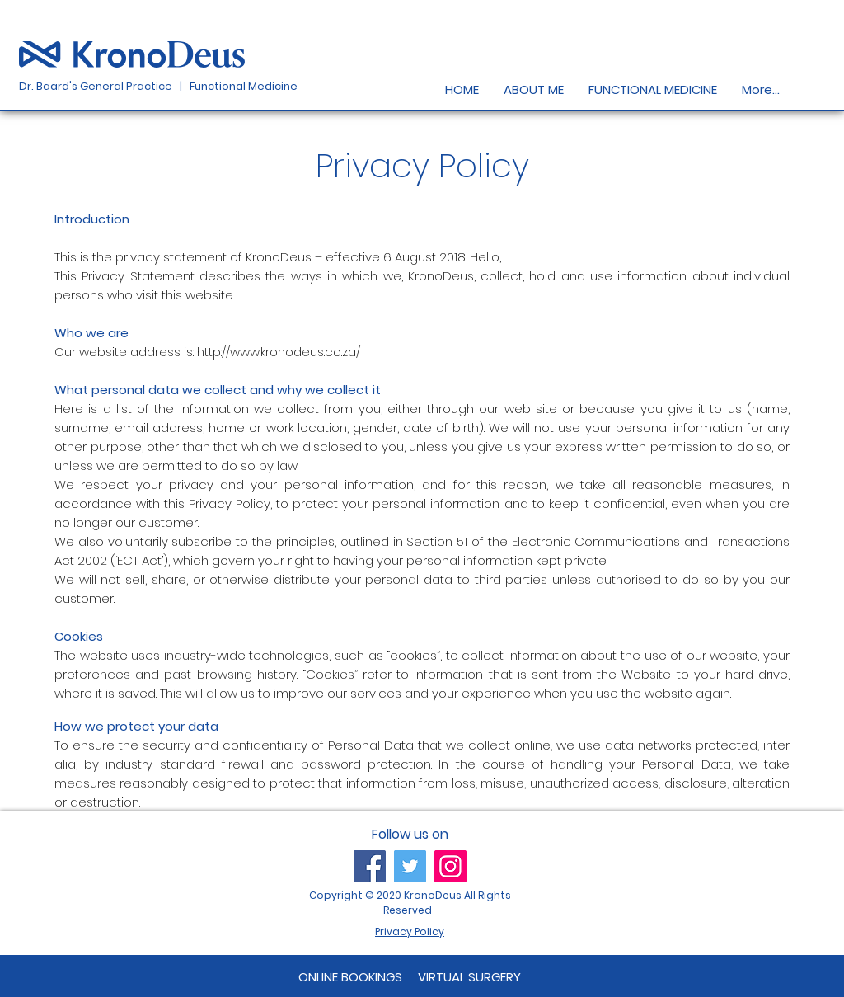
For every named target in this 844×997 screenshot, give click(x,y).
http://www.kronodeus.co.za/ (278, 351)
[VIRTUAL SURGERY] (469, 977)
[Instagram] (450, 866)
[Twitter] (410, 866)
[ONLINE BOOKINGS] (351, 977)
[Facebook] (370, 866)
